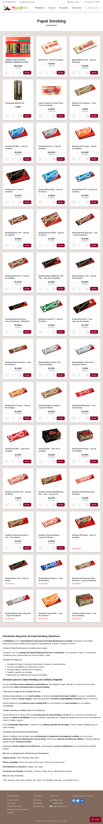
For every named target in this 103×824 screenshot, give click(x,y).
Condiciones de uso (14, 806)
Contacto (10, 812)
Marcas (51, 8)
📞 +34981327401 (9, 2)
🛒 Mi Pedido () (91, 2)
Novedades (64, 8)
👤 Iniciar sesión (73, 2)
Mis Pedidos (37, 803)
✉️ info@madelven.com (26, 2)
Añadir (27, 73)
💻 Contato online (56, 800)
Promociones (77, 8)
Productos (39, 8)
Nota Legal (11, 803)
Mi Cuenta (37, 800)
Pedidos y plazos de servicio (18, 809)
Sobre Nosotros (13, 800)
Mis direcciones (39, 806)
